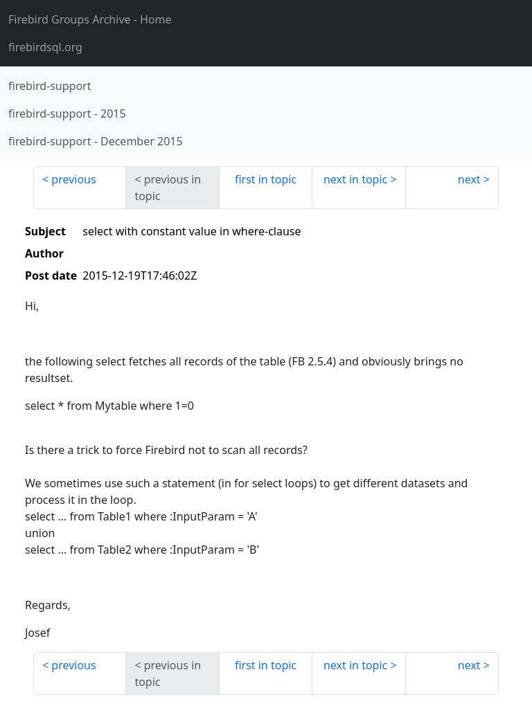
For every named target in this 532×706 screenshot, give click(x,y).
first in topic (265, 179)
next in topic (355, 179)
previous (73, 179)
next (469, 179)
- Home (90, 19)
